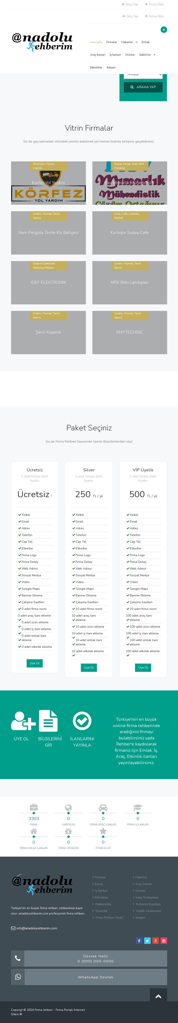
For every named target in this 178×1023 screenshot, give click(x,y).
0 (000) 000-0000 (96, 961)
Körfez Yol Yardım (48, 183)
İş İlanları (115, 55)
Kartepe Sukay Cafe (130, 232)
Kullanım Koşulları (147, 904)
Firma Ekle (154, 4)
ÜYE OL (21, 726)
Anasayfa (96, 42)
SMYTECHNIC (129, 332)
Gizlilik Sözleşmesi (147, 911)
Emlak (145, 42)
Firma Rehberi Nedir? (108, 918)
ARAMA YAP (143, 87)
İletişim (111, 68)
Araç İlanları (97, 55)
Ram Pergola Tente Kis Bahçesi (48, 232)
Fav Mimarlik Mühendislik (129, 183)
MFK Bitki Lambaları (130, 282)
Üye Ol (34, 663)
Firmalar (111, 42)
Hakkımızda (101, 904)
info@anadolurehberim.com (34, 928)
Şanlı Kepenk (48, 332)
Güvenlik (100, 911)
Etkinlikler (96, 68)
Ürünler (130, 55)
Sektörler (147, 55)
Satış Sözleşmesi (145, 897)
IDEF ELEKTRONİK (48, 282)
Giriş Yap (130, 4)
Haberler (129, 42)
